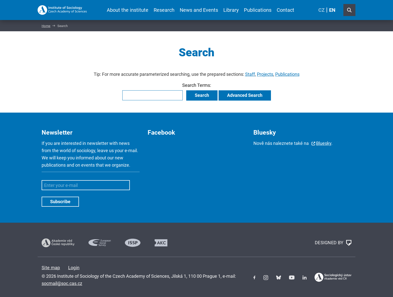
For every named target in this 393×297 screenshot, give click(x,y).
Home (46, 26)
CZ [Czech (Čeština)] (321, 10)
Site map (51, 267)
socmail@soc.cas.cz (62, 283)
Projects (265, 74)
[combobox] (152, 95)
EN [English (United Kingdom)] (332, 10)
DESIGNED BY (333, 243)
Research (164, 10)
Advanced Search (244, 95)
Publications (257, 10)
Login (74, 267)
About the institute (127, 10)
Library (231, 10)
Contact (285, 10)
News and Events (199, 10)
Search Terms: (196, 85)
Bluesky (323, 143)
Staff (250, 74)
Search (202, 95)
